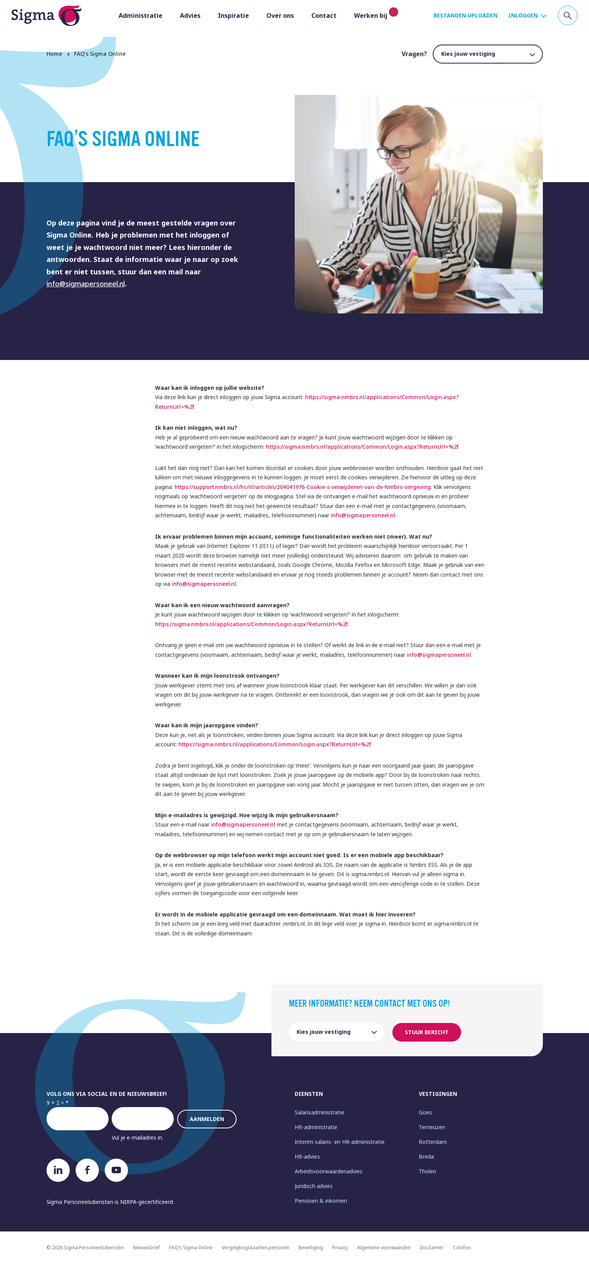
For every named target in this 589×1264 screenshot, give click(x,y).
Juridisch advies (314, 1186)
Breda (426, 1156)
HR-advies (307, 1156)
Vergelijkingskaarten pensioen (255, 1247)
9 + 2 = (55, 1102)
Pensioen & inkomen (321, 1200)
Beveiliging (311, 1247)
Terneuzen (432, 1127)
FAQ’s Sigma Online (190, 1247)
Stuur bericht (427, 1032)
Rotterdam (433, 1141)
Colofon (462, 1247)
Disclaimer (432, 1247)
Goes (425, 1112)
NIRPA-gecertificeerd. (147, 1201)
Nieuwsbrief (146, 1247)
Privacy (340, 1247)
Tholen (427, 1171)
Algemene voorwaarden (384, 1247)
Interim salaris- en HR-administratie (340, 1141)
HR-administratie (316, 1127)
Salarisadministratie (319, 1112)
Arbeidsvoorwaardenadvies (329, 1171)
